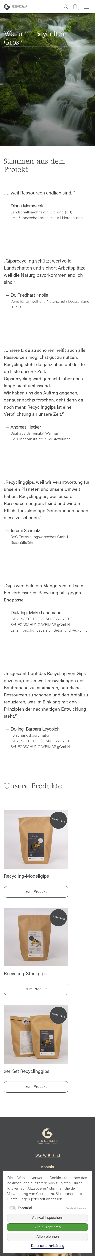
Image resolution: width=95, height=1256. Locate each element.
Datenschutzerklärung (47, 1246)
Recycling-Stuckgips (25, 974)
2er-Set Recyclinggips (26, 1071)
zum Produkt (36, 892)
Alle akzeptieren (47, 1227)
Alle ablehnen (47, 1237)
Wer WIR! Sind (47, 1156)
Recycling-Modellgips (26, 876)
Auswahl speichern (47, 1218)
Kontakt (47, 1167)
